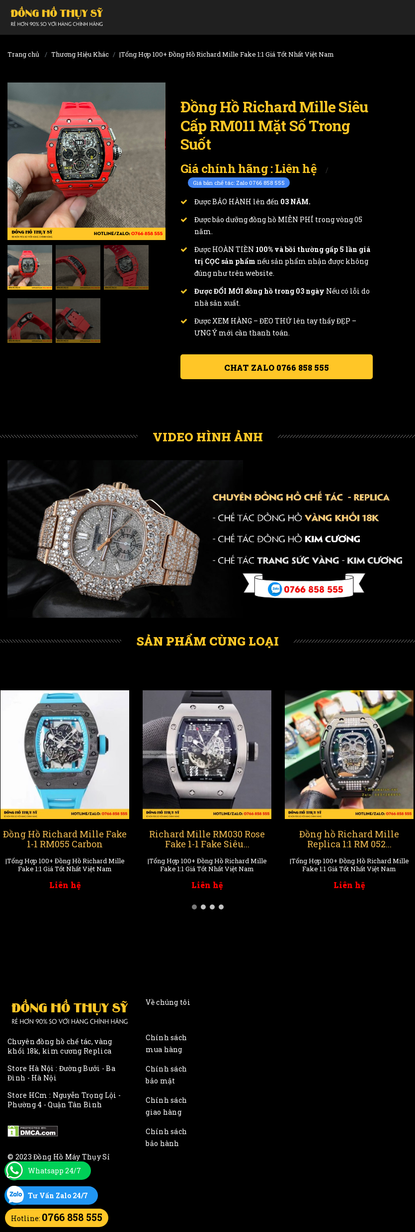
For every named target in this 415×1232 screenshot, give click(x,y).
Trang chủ (23, 54)
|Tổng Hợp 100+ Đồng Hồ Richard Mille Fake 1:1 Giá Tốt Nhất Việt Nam (226, 54)
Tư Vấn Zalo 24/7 (58, 1195)
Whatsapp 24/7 (54, 1170)
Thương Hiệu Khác (80, 54)
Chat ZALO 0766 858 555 (276, 367)
